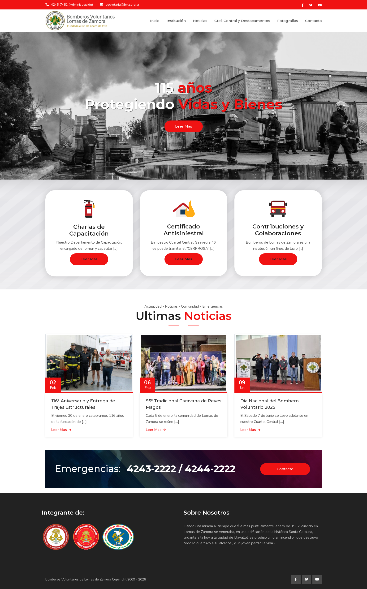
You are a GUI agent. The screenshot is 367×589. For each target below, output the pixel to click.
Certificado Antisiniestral (184, 230)
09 (242, 384)
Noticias (200, 20)
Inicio (155, 20)
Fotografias (287, 20)
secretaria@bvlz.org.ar (122, 4)
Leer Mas (183, 126)
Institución (176, 20)
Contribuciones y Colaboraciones (278, 230)
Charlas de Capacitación (89, 230)
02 (53, 384)
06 (147, 384)
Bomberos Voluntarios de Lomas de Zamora (78, 579)
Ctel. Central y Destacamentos (242, 20)
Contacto (313, 20)
